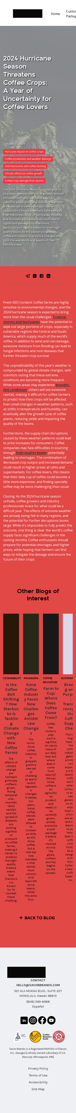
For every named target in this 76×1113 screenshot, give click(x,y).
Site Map (38, 1089)
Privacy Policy (38, 1068)
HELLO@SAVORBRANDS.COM (38, 985)
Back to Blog (40, 917)
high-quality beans (31, 452)
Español (38, 1006)
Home (55, 14)
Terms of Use (38, 1075)
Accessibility (38, 1082)
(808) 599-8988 (38, 1002)
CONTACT (38, 980)
